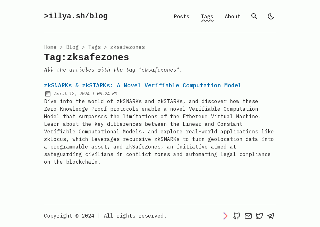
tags (94, 47)
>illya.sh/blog (76, 16)
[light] (271, 16)
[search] (254, 16)
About (233, 16)
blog (72, 47)
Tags (207, 16)
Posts (182, 16)
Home (50, 47)
